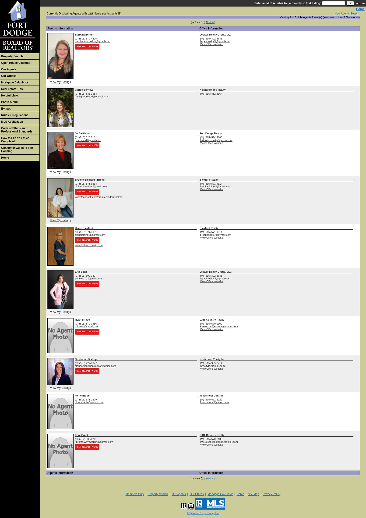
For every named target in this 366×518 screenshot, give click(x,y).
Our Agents (8, 69)
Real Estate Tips (12, 89)
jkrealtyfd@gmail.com (212, 365)
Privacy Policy (271, 494)
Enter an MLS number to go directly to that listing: (287, 3)
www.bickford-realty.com (88, 245)
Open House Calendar (15, 62)
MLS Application (12, 121)
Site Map (253, 494)
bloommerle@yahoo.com (89, 402)
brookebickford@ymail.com (215, 186)
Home (5, 157)
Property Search (12, 56)
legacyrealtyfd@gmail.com (215, 41)
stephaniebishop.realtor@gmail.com (95, 365)
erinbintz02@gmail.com (88, 278)
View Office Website (211, 44)
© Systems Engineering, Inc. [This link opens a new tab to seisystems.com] (203, 513)
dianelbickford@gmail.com (90, 234)
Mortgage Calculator (14, 82)
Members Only (135, 494)
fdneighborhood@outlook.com (92, 96)
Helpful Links (10, 95)
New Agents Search (347, 13)
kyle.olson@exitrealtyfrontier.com (219, 326)
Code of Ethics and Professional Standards (16, 130)
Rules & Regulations (14, 115)
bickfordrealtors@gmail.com (91, 186)
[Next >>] (210, 22)
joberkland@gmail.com (88, 140)
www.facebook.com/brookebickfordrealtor (98, 197)
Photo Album (9, 102)
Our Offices (8, 76)
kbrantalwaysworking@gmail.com (94, 441)
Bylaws (6, 108)
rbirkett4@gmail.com (87, 326)
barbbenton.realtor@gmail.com (92, 41)
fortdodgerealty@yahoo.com (216, 140)
